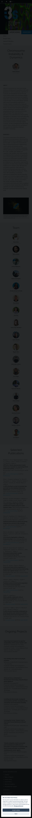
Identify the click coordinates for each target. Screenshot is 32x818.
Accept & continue (16, 810)
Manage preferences (18, 806)
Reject (16, 813)
